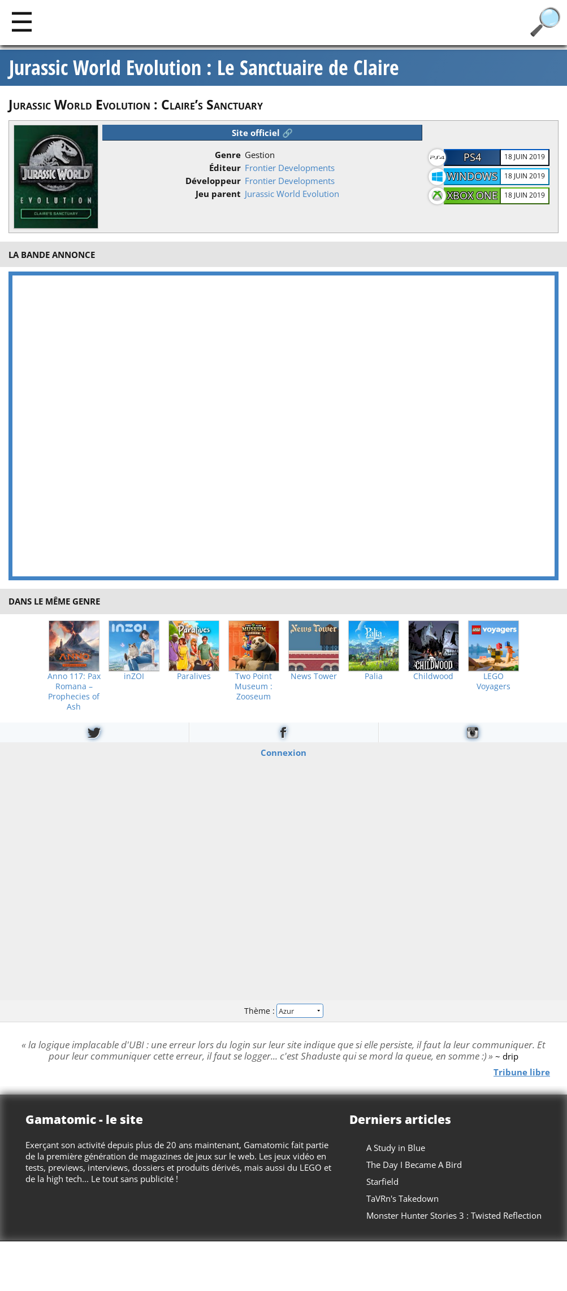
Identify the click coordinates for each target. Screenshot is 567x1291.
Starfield (382, 1181)
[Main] (22, 21)
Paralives (194, 676)
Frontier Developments (290, 167)
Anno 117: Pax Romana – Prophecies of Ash (74, 691)
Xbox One (472, 195)
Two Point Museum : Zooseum (253, 686)
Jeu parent (218, 193)
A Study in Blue (395, 1147)
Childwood (433, 676)
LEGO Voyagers (493, 681)
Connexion (283, 752)
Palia (374, 676)
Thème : (283, 1010)
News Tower (314, 676)
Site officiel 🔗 (262, 132)
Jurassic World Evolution (292, 193)
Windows (472, 176)
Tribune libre (522, 1071)
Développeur (213, 180)
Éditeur (225, 167)
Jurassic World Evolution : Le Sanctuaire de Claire (204, 68)
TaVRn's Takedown (402, 1198)
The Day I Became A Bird (414, 1164)
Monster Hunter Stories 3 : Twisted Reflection (454, 1215)
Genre (228, 154)
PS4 (472, 157)
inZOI (134, 676)
